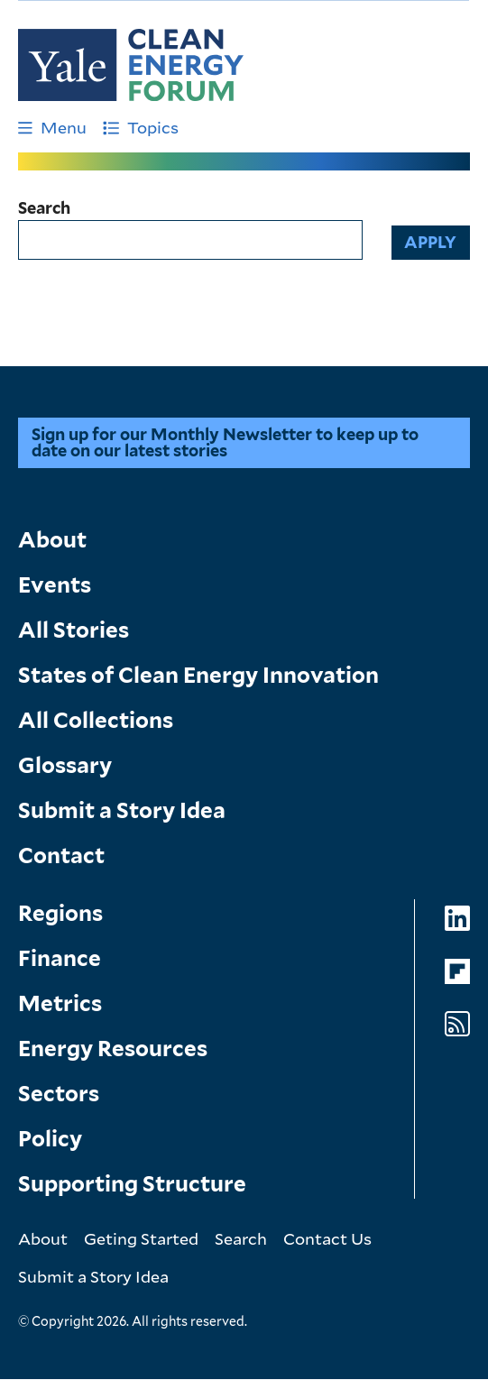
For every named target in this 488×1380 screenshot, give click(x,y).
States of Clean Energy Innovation (198, 675)
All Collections (95, 720)
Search (44, 208)
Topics (141, 127)
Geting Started (141, 1238)
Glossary (65, 765)
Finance (59, 958)
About (52, 540)
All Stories (73, 630)
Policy (50, 1139)
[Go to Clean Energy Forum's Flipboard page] (457, 971)
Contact (61, 855)
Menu (52, 127)
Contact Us (327, 1238)
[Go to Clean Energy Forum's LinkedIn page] (457, 918)
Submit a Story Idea (122, 810)
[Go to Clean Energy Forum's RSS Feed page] (457, 1024)
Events (54, 585)
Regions (60, 913)
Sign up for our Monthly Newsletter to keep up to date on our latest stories (225, 442)
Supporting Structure (132, 1184)
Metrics (60, 1003)
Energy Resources (112, 1048)
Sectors (58, 1094)
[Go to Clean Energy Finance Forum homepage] (131, 65)
